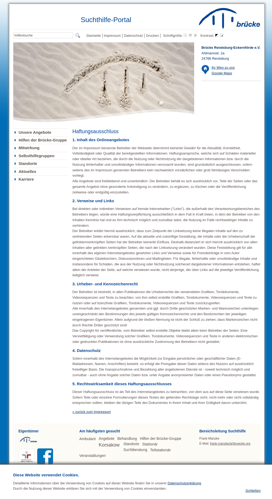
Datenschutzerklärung (184, 492)
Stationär (150, 444)
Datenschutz (133, 36)
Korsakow (109, 445)
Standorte (28, 163)
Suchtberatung (135, 450)
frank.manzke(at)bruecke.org (230, 443)
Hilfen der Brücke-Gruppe (43, 140)
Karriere (26, 179)
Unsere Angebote (35, 132)
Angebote (106, 439)
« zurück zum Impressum (92, 412)
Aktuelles (27, 171)
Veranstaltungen (92, 456)
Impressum (112, 36)
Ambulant (87, 439)
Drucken (152, 36)
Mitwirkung (29, 148)
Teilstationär (160, 450)
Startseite (93, 36)
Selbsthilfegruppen (36, 156)
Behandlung (127, 439)
